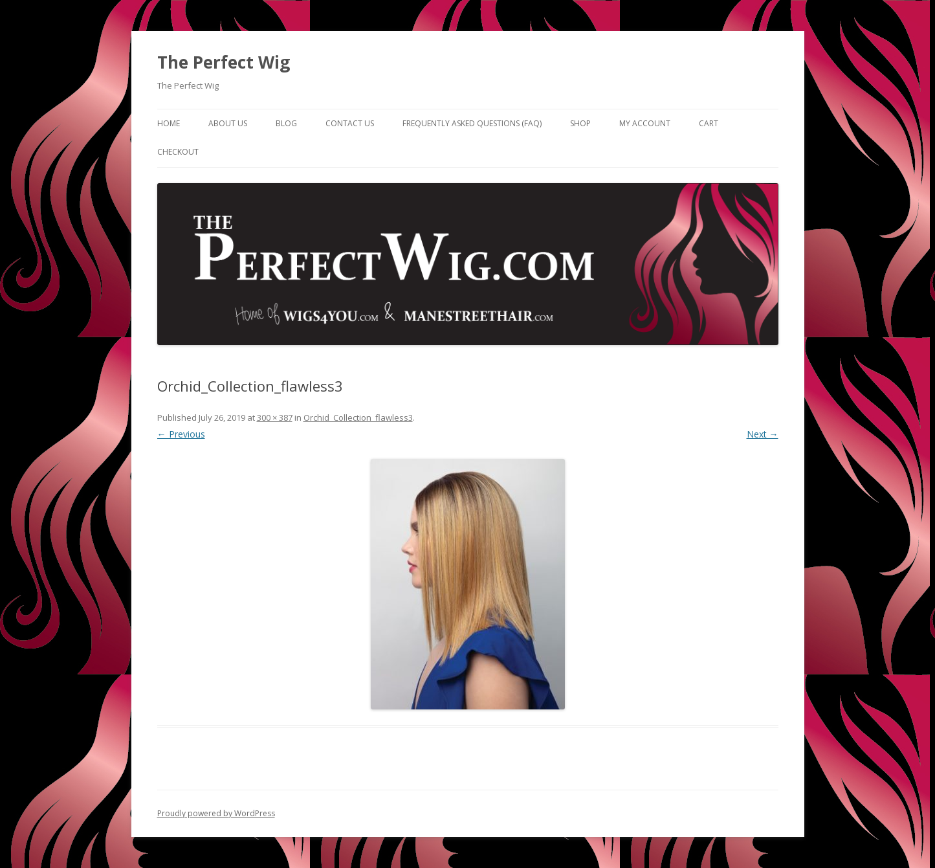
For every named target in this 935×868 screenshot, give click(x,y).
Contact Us (349, 123)
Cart (708, 123)
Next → (762, 434)
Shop (580, 123)
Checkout (178, 151)
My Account (644, 123)
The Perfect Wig (223, 62)
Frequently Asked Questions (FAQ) (472, 123)
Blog (286, 123)
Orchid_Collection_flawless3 (358, 417)
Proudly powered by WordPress (216, 813)
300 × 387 (274, 417)
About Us (227, 123)
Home (168, 123)
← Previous (181, 434)
